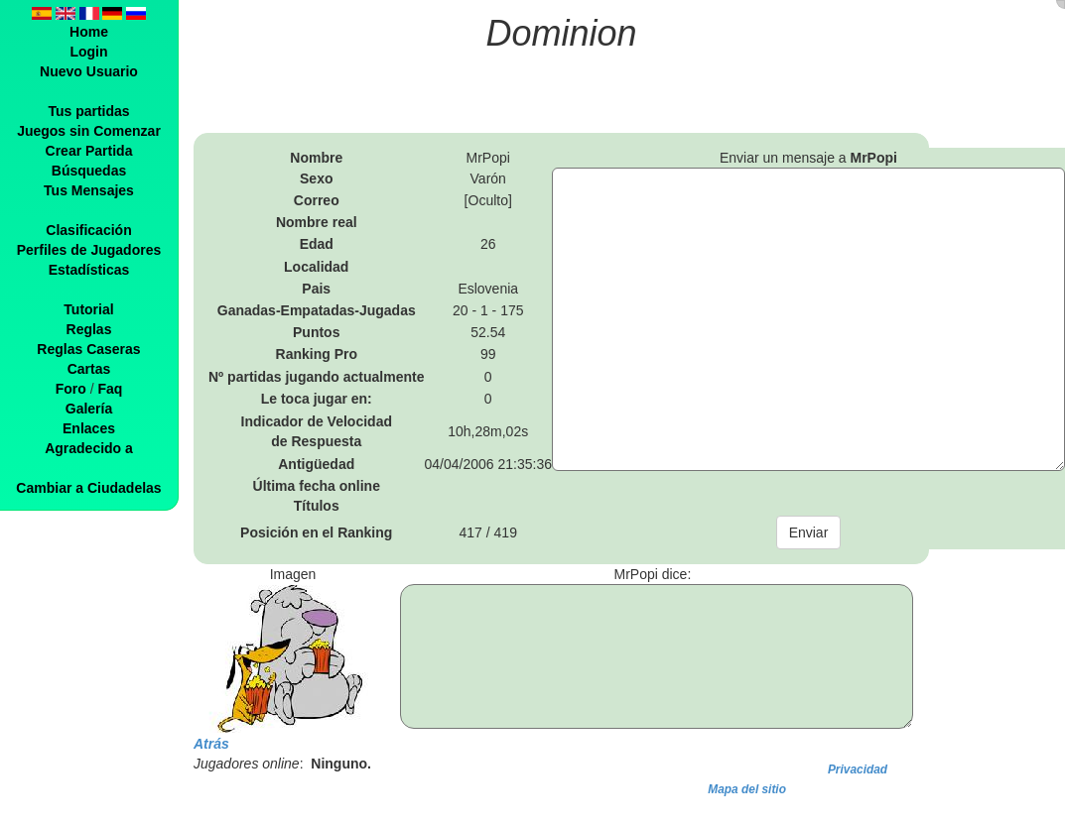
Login (88, 51)
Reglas (89, 329)
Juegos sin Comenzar (89, 131)
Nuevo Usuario (89, 71)
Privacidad (857, 769)
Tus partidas (88, 111)
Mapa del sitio (747, 789)
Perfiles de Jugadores (89, 250)
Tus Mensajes (89, 190)
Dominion (561, 33)
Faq (109, 389)
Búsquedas (89, 170)
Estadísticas (89, 270)
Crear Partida (89, 151)
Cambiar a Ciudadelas (88, 488)
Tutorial (88, 309)
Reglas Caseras (88, 349)
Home (88, 32)
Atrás (211, 744)
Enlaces (89, 428)
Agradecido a (89, 448)
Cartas (89, 369)
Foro (71, 389)
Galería (89, 408)
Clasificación (88, 230)
